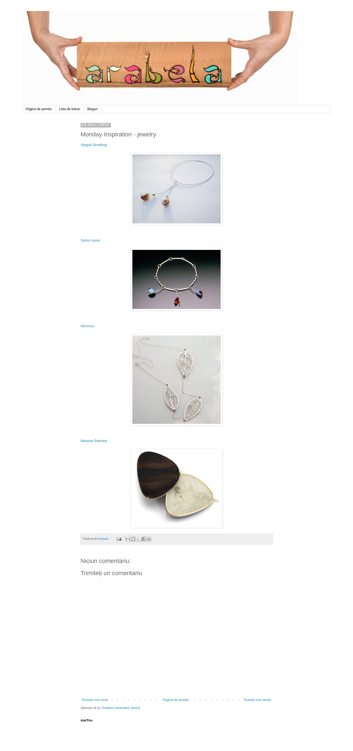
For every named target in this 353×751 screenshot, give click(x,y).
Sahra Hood (90, 240)
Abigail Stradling (94, 145)
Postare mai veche (257, 700)
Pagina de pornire (39, 109)
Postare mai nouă (95, 700)
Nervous (87, 326)
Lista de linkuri (69, 109)
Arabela (23, 17)
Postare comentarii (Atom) (121, 708)
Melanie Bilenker (94, 441)
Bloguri (92, 109)
